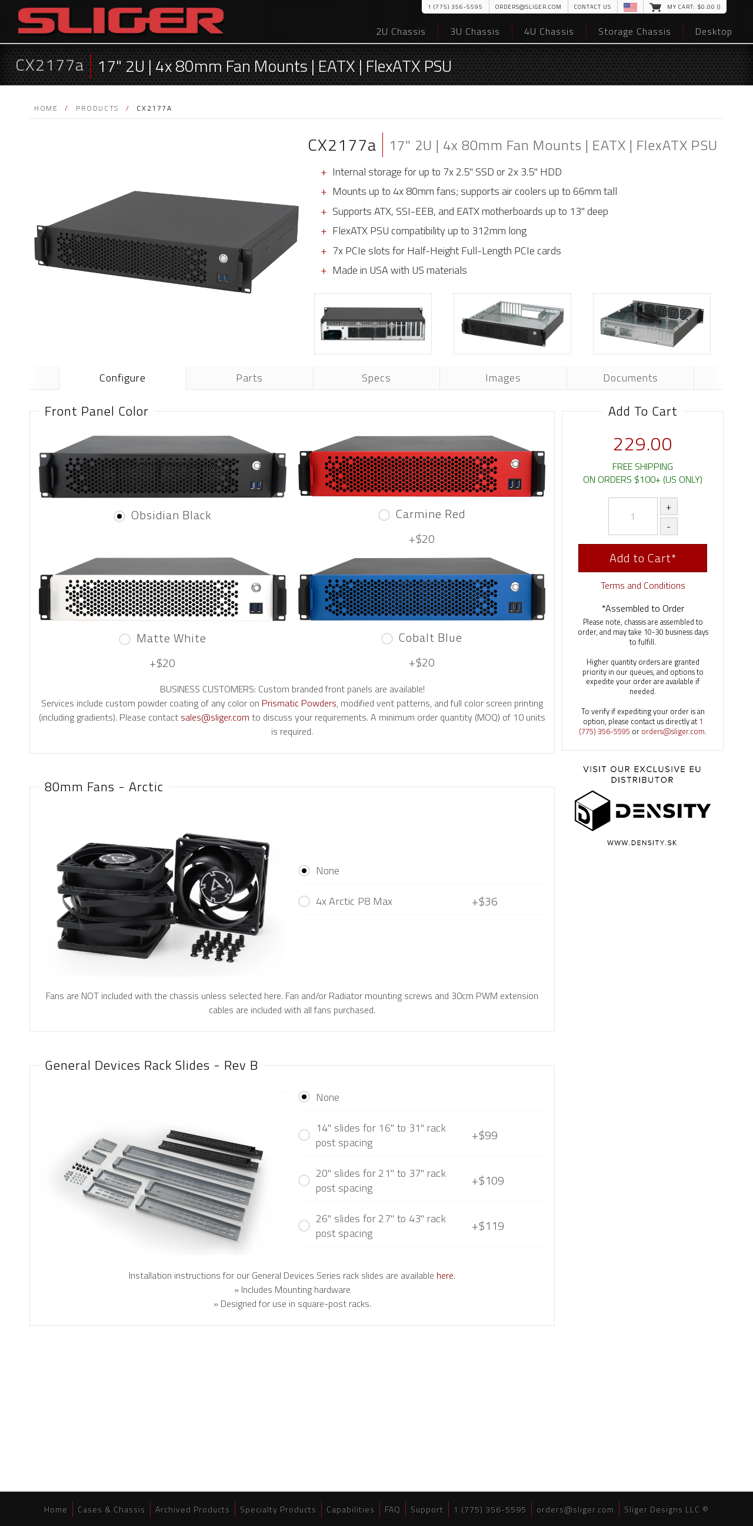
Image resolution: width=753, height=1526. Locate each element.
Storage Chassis (634, 31)
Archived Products (192, 1509)
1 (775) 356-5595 (455, 6)
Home (46, 108)
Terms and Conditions (643, 585)
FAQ (393, 1509)
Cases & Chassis (111, 1509)
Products (97, 108)
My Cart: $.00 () (694, 6)
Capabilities (350, 1509)
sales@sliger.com (215, 717)
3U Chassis (475, 31)
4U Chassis (549, 31)
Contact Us (592, 6)
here (445, 1275)
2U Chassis (401, 31)
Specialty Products (278, 1509)
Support (427, 1509)
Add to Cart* (643, 558)
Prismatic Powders (299, 703)
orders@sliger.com (528, 6)
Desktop (713, 31)
